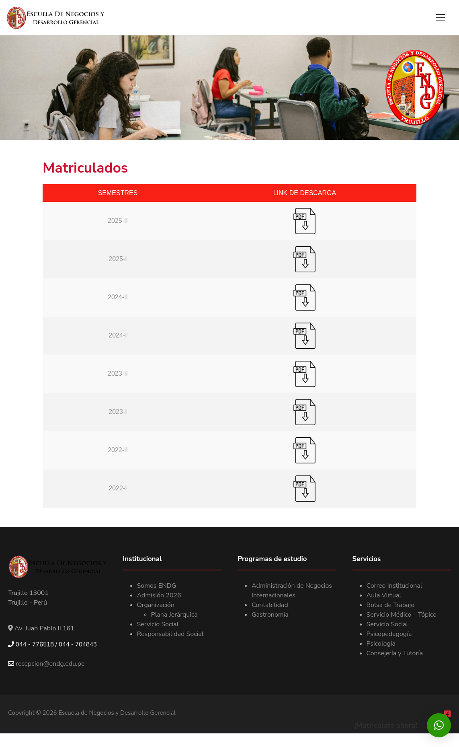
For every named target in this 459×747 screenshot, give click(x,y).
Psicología (381, 644)
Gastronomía (270, 615)
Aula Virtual (384, 595)
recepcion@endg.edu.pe (46, 664)
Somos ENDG (156, 586)
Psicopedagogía (389, 634)
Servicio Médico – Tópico (402, 615)
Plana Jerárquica (174, 615)
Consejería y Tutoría (395, 653)
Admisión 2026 (159, 595)
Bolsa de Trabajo (391, 605)
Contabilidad (270, 605)
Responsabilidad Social (170, 634)
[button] (439, 725)
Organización (155, 605)
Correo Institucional (394, 586)
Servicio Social (158, 624)
